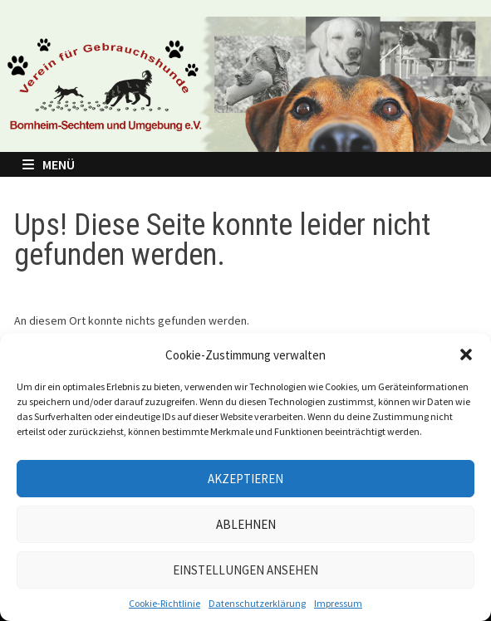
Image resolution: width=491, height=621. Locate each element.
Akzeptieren (245, 479)
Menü (48, 164)
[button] (466, 354)
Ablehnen (246, 524)
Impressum (338, 603)
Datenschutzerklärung (257, 603)
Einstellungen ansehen (245, 570)
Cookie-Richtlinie (164, 603)
